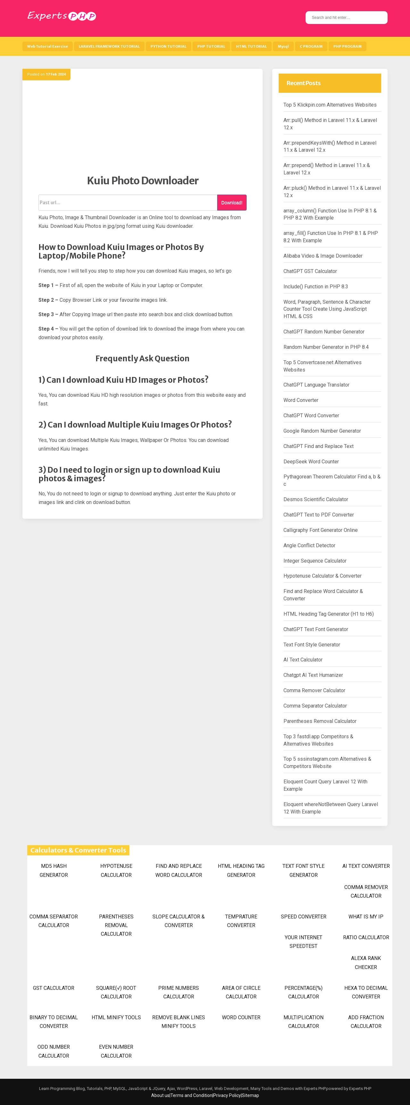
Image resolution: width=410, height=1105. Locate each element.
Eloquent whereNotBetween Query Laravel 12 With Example (330, 808)
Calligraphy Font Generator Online (320, 530)
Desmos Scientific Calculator (315, 499)
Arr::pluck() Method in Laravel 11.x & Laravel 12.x (332, 191)
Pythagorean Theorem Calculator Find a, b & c (332, 480)
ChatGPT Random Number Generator (324, 332)
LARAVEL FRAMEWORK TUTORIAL (109, 46)
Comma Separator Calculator (315, 706)
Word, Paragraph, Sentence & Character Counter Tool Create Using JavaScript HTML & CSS (327, 309)
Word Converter (300, 400)
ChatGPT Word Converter (311, 415)
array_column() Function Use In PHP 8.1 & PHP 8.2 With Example (330, 214)
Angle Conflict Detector (309, 545)
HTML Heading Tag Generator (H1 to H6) (328, 614)
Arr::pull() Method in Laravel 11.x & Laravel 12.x (330, 124)
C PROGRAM (311, 46)
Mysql (283, 46)
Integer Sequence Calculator (315, 561)
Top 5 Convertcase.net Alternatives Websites (322, 366)
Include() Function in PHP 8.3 (315, 287)
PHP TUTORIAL (211, 46)
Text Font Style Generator (311, 645)
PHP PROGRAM (347, 46)
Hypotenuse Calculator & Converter (322, 576)
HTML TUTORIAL (251, 46)
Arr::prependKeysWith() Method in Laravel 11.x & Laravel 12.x (329, 146)
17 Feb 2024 (56, 74)
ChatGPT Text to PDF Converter (318, 515)
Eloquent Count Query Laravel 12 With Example (325, 785)
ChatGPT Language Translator (316, 385)
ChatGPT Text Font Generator (315, 629)
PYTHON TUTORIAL (168, 46)
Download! (231, 202)
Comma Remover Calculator (314, 690)
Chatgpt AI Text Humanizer (313, 675)
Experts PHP (359, 1088)
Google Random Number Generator (322, 431)
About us (160, 1095)
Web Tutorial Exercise (47, 46)
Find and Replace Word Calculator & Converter (323, 595)
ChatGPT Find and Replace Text (318, 446)
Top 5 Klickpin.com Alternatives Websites (330, 105)
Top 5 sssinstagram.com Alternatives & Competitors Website (327, 762)
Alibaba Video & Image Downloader (323, 256)
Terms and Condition (191, 1095)
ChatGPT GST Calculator (310, 271)
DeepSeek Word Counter (311, 462)
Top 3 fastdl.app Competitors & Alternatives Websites (318, 740)
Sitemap (250, 1095)
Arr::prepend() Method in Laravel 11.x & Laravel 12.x (326, 169)
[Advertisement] (142, 129)
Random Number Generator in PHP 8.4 (326, 347)
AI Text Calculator (303, 660)
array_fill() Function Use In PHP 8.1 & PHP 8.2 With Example (330, 237)
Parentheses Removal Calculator (320, 721)
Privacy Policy (227, 1095)
